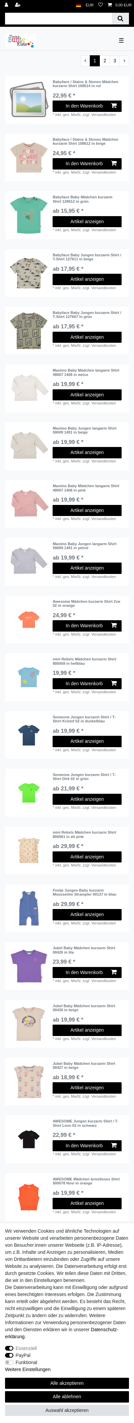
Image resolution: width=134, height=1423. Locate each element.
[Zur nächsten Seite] (124, 61)
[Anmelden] (7, 5)
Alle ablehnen (67, 1396)
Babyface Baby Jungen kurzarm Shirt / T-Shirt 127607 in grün (87, 315)
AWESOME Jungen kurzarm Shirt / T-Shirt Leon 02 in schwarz (85, 1123)
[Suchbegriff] (58, 18)
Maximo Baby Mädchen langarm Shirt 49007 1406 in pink (86, 488)
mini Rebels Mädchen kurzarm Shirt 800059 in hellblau (84, 661)
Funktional (27, 1362)
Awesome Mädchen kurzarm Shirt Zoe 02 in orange (86, 603)
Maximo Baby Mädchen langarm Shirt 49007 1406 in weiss (86, 372)
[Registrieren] (18, 5)
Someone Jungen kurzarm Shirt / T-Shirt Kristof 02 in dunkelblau (84, 719)
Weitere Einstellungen (28, 1369)
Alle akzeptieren (67, 1383)
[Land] (78, 5)
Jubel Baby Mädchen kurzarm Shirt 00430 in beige (84, 1008)
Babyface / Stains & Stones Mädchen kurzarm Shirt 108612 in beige (85, 141)
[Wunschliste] (100, 5)
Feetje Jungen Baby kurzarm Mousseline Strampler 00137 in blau (84, 892)
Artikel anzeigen (87, 221)
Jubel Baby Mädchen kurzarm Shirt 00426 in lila (84, 950)
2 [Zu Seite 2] (105, 60)
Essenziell (26, 1348)
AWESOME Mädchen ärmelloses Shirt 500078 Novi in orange (86, 1181)
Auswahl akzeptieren (66, 1410)
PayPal (23, 1355)
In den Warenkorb (91, 106)
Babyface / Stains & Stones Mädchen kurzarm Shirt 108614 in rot (85, 84)
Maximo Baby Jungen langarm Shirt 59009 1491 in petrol (84, 546)
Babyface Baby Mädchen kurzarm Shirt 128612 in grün (82, 199)
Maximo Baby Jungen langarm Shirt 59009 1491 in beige (84, 430)
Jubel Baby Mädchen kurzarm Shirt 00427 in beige (84, 1065)
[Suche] (120, 18)
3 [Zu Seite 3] (115, 60)
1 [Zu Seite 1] (94, 60)
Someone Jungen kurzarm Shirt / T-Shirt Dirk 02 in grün (84, 777)
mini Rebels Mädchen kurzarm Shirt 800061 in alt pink (84, 834)
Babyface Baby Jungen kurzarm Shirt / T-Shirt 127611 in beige (87, 257)
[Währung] (89, 5)
